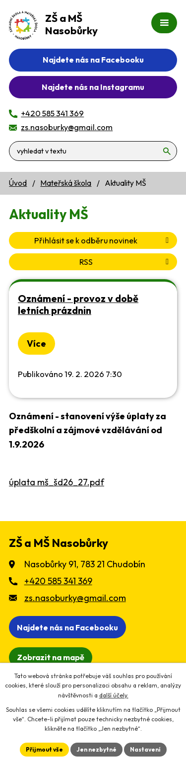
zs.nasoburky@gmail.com (75, 598)
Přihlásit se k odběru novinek (103, 240)
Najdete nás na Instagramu (93, 87)
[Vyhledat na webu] (93, 151)
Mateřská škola (65, 183)
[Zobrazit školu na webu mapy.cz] (50, 657)
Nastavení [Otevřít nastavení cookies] (145, 749)
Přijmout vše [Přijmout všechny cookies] (44, 749)
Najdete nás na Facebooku (93, 60)
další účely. (113, 695)
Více (36, 343)
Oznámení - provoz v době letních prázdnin (78, 304)
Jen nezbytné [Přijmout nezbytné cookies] (96, 749)
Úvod (18, 183)
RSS (125, 262)
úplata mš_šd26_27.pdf (56, 482)
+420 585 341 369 (58, 581)
